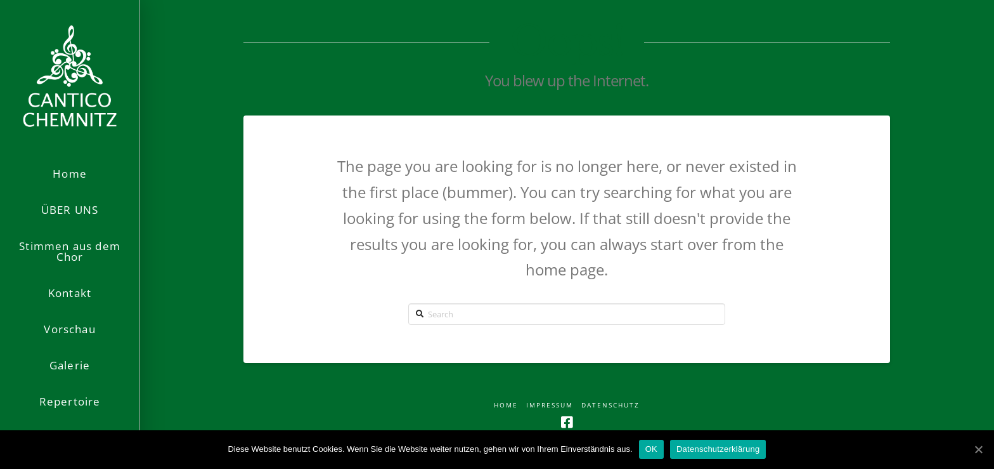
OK (651, 449)
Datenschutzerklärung (717, 449)
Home (506, 405)
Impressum (549, 405)
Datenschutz (610, 405)
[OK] (978, 449)
